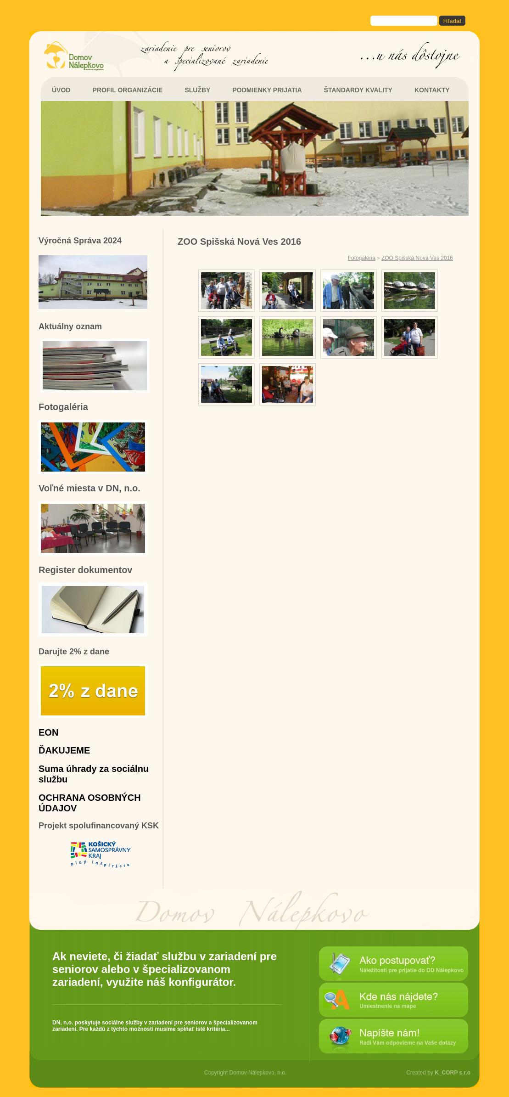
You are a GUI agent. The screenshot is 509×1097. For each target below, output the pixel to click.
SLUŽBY (197, 90)
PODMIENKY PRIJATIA (267, 90)
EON (48, 732)
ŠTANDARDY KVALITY (358, 90)
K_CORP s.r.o (452, 1072)
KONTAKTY (432, 90)
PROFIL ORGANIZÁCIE (127, 90)
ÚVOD (61, 90)
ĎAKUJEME (64, 750)
